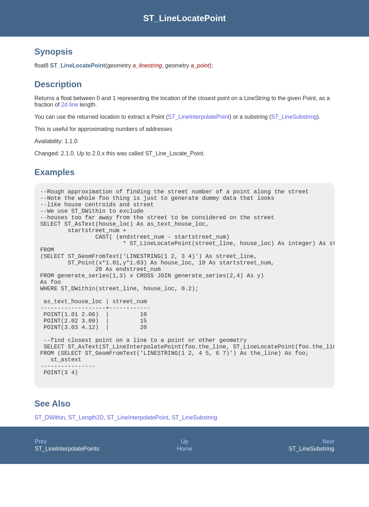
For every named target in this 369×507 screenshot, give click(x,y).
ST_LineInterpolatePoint (199, 117)
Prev (41, 485)
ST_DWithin (49, 460)
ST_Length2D (86, 460)
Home (184, 492)
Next (328, 485)
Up (184, 485)
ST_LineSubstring (294, 117)
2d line (69, 105)
